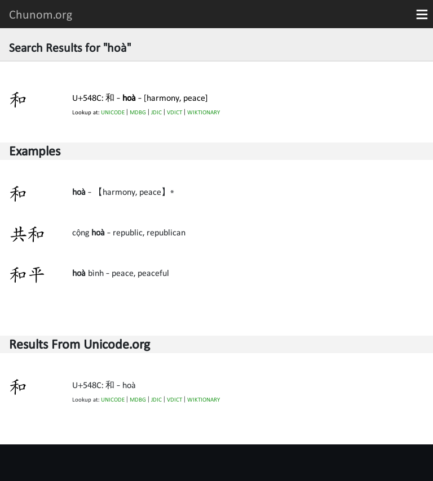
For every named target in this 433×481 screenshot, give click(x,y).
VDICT (174, 112)
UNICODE (113, 112)
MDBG (138, 112)
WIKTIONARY (203, 112)
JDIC (156, 112)
